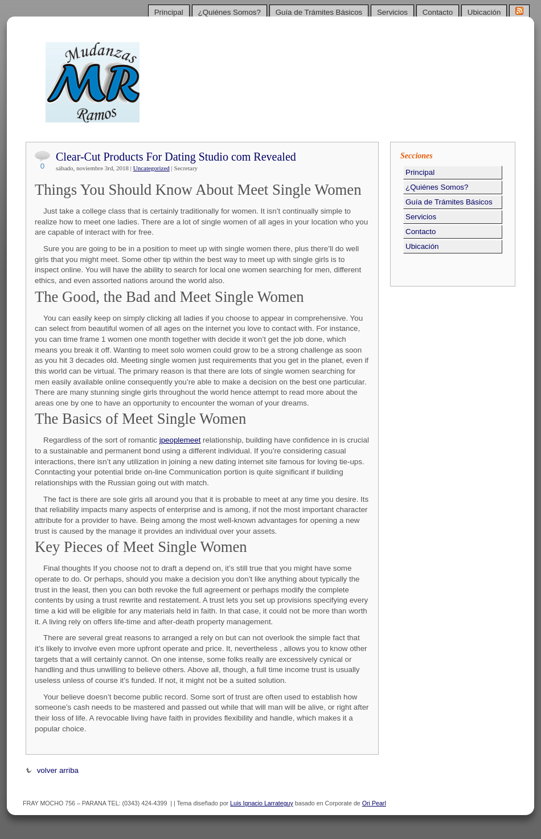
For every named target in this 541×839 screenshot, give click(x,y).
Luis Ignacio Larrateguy (261, 803)
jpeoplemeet (180, 440)
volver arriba (52, 770)
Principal (168, 12)
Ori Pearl (374, 803)
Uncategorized (151, 168)
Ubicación (484, 12)
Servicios (392, 12)
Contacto (438, 12)
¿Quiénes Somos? (229, 12)
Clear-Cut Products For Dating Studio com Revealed (176, 156)
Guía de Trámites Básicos (319, 12)
